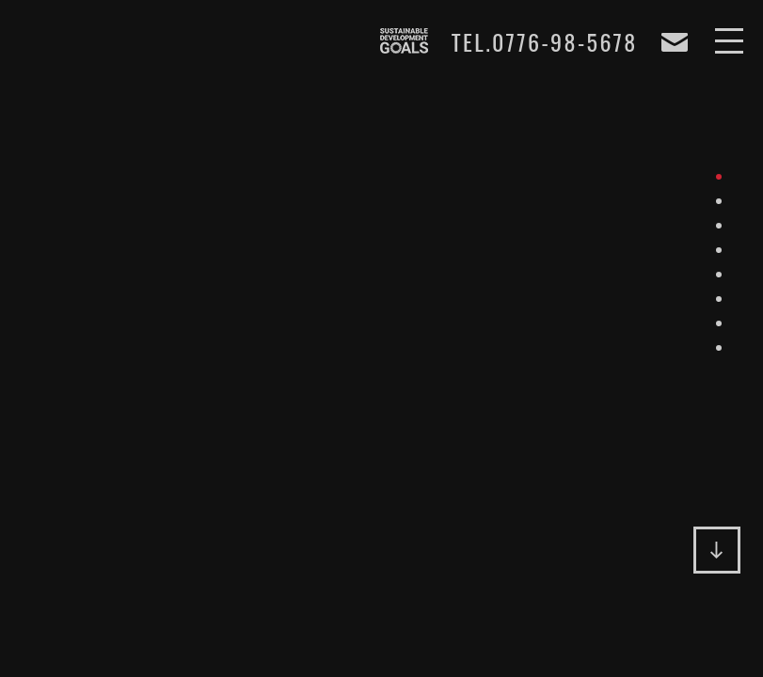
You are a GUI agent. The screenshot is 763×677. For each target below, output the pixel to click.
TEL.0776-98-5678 (545, 42)
